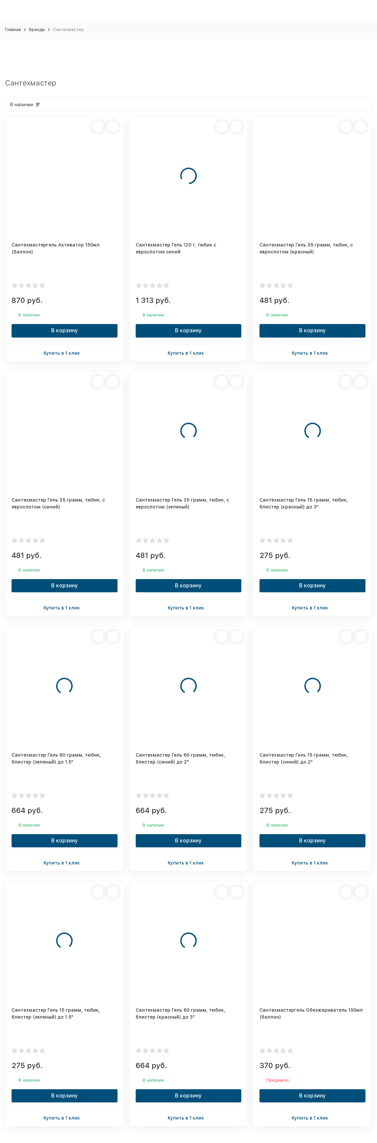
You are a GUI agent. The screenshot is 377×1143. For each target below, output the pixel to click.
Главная (13, 29)
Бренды (37, 29)
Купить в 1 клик (64, 352)
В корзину (64, 330)
